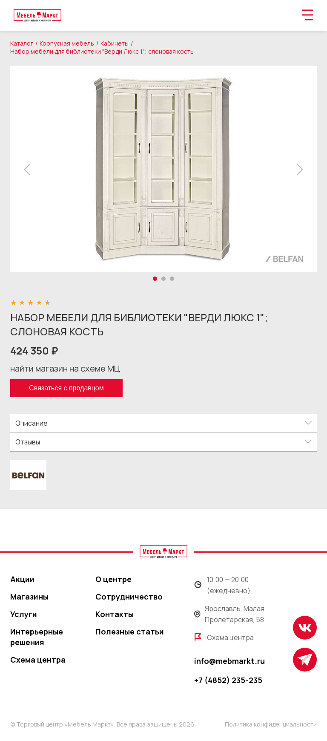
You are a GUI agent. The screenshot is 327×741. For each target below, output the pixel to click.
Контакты (114, 614)
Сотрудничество (129, 596)
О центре (113, 579)
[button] (29, 170)
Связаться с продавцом (66, 388)
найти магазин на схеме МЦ (65, 368)
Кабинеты (114, 43)
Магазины (29, 596)
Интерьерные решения (36, 636)
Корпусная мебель (67, 43)
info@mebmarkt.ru (229, 661)
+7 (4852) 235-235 (228, 680)
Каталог (21, 43)
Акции (22, 579)
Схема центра (38, 660)
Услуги (23, 614)
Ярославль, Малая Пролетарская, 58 (229, 614)
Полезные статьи (129, 631)
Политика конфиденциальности (271, 724)
